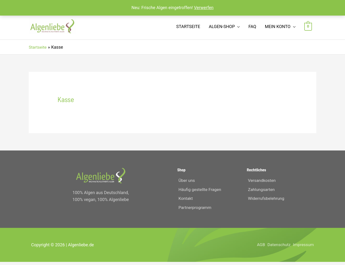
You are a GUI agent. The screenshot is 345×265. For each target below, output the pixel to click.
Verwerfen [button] (203, 7)
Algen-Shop (222, 27)
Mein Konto (277, 27)
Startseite (188, 27)
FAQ (252, 27)
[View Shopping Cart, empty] (308, 27)
